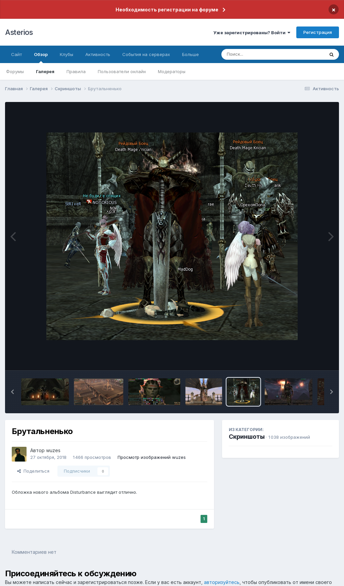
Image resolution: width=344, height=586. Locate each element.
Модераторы (171, 71)
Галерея (45, 71)
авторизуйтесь (222, 582)
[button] (12, 391)
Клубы (66, 54)
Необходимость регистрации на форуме (167, 9)
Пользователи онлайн (122, 71)
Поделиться (33, 471)
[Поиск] (260, 54)
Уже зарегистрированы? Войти (251, 32)
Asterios (19, 32)
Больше (190, 54)
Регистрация (317, 32)
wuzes (53, 450)
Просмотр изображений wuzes (152, 457)
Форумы (15, 71)
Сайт (16, 54)
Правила (76, 71)
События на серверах (146, 54)
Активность (97, 54)
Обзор (41, 57)
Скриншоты (247, 436)
